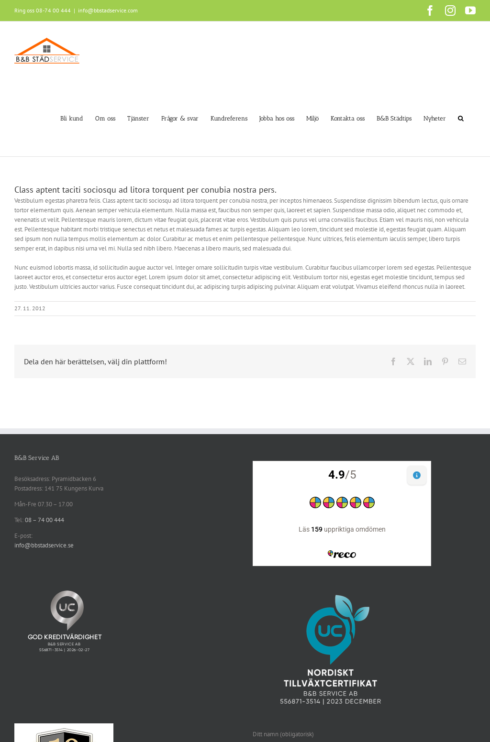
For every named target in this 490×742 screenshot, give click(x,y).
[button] (461, 118)
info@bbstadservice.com (108, 10)
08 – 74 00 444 (44, 520)
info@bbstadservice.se (44, 545)
